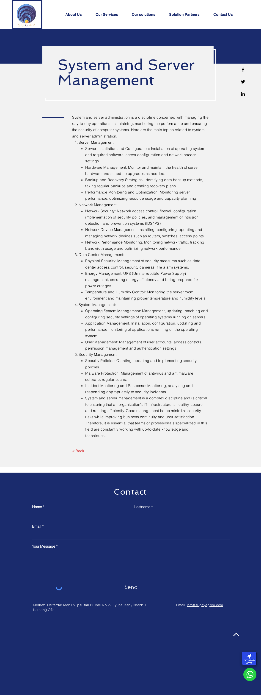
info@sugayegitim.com (205, 605)
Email (36, 526)
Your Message (43, 546)
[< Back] (78, 451)
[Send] (131, 587)
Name (37, 507)
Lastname (142, 507)
